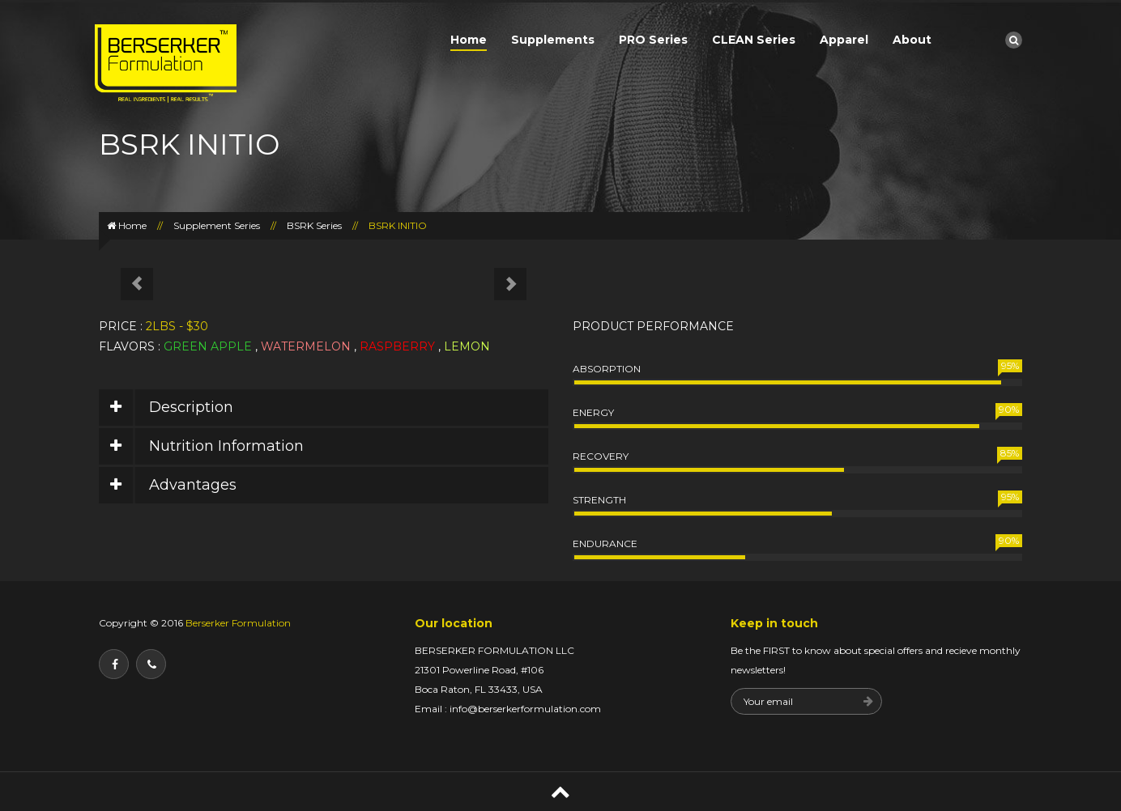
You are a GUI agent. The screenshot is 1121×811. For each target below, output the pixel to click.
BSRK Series (314, 225)
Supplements (553, 39)
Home (468, 39)
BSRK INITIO (398, 225)
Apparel (844, 39)
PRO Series (653, 39)
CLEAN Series (753, 39)
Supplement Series (216, 225)
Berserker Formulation (237, 623)
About (912, 39)
